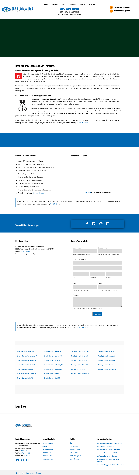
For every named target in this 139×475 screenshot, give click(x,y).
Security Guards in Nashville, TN (80, 351)
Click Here (87, 192)
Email (75, 283)
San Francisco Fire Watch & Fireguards (107, 456)
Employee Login (46, 453)
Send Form (97, 314)
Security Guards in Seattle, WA (25, 351)
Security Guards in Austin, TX (52, 360)
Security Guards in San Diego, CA (26, 365)
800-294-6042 (69, 9)
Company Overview (47, 443)
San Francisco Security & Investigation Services (110, 444)
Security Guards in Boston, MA (106, 355)
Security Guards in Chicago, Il (106, 365)
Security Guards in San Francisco (106, 447)
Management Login (47, 459)
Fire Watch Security (39, 193)
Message (76, 295)
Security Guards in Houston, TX (52, 351)
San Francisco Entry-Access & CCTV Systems (109, 453)
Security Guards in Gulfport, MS (53, 374)
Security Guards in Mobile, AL (79, 360)
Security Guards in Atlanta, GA (79, 365)
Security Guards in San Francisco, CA (27, 355)
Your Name (77, 247)
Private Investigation (75, 456)
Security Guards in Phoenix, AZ (25, 369)
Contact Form (26, 456)
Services (55, 4)
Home (46, 4)
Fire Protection (74, 446)
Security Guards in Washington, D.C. (108, 360)
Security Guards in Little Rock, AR (53, 365)
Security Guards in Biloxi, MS (52, 378)
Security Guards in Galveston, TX (53, 355)
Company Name (103, 247)
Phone (100, 283)
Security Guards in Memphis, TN (80, 355)
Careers (82, 4)
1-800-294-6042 (26, 453)
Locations (72, 4)
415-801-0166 (83, 122)
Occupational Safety (75, 450)
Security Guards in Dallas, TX (25, 378)
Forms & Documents (47, 450)
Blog (63, 4)
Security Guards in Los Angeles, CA (26, 360)
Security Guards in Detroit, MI (106, 351)
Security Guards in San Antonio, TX (27, 374)
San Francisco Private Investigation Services (109, 450)
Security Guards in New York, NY (107, 369)
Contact (92, 4)
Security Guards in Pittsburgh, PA (80, 374)
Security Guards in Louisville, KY (53, 369)
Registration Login (47, 456)
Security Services (74, 459)
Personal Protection (75, 453)
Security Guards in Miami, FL (79, 369)
